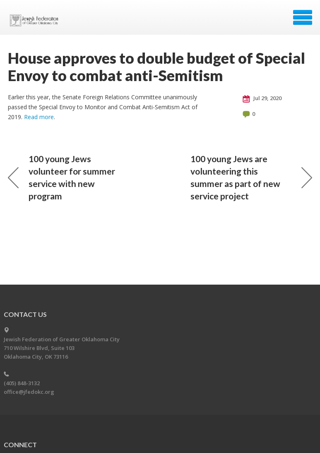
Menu (302, 17)
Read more (39, 117)
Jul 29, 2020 (262, 98)
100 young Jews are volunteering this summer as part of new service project (251, 177)
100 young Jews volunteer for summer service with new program (61, 177)
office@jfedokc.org (29, 391)
